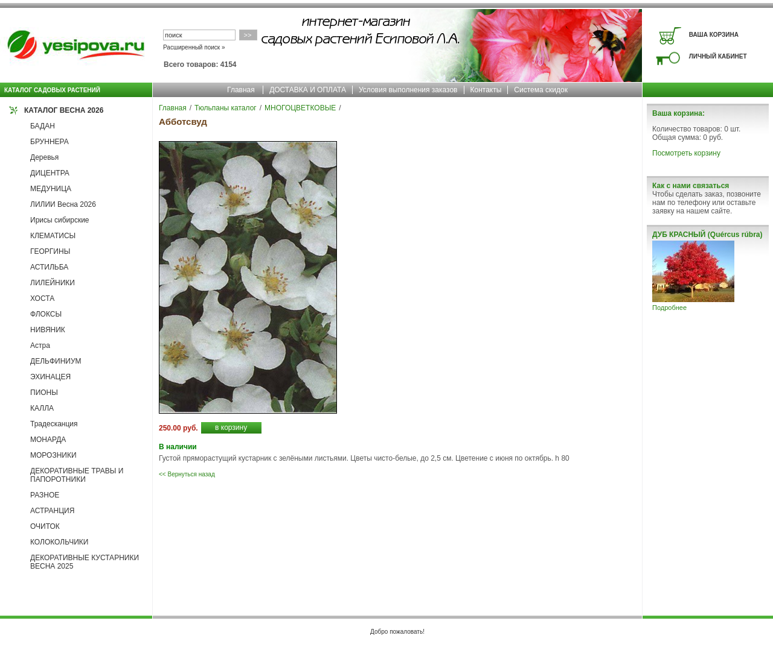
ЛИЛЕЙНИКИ (52, 283)
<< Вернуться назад (187, 474)
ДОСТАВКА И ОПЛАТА (307, 90)
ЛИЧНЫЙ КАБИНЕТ (718, 56)
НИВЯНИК (47, 330)
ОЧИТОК (45, 526)
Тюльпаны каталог (225, 108)
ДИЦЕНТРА (49, 173)
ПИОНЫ (44, 392)
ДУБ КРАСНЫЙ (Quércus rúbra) (707, 234)
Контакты (486, 90)
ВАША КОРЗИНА (714, 34)
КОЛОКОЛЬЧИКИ (59, 542)
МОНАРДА (48, 439)
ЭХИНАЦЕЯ (50, 377)
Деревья (44, 157)
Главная (241, 90)
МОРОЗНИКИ (53, 455)
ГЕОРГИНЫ (50, 251)
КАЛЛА (42, 408)
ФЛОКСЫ (46, 314)
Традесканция (54, 424)
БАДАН (42, 126)
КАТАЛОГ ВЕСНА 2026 (63, 110)
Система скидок (541, 90)
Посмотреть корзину (686, 153)
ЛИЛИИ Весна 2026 (63, 204)
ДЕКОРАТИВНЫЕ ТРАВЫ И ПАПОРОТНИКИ (76, 475)
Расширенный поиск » (194, 47)
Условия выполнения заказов (408, 90)
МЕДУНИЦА (50, 189)
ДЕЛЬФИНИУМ (56, 361)
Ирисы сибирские (59, 220)
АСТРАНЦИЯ (52, 511)
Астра (40, 345)
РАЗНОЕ (44, 495)
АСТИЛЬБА (49, 267)
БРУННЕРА (49, 141)
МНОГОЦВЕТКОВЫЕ (300, 108)
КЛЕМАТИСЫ (52, 236)
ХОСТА (42, 298)
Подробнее (669, 307)
